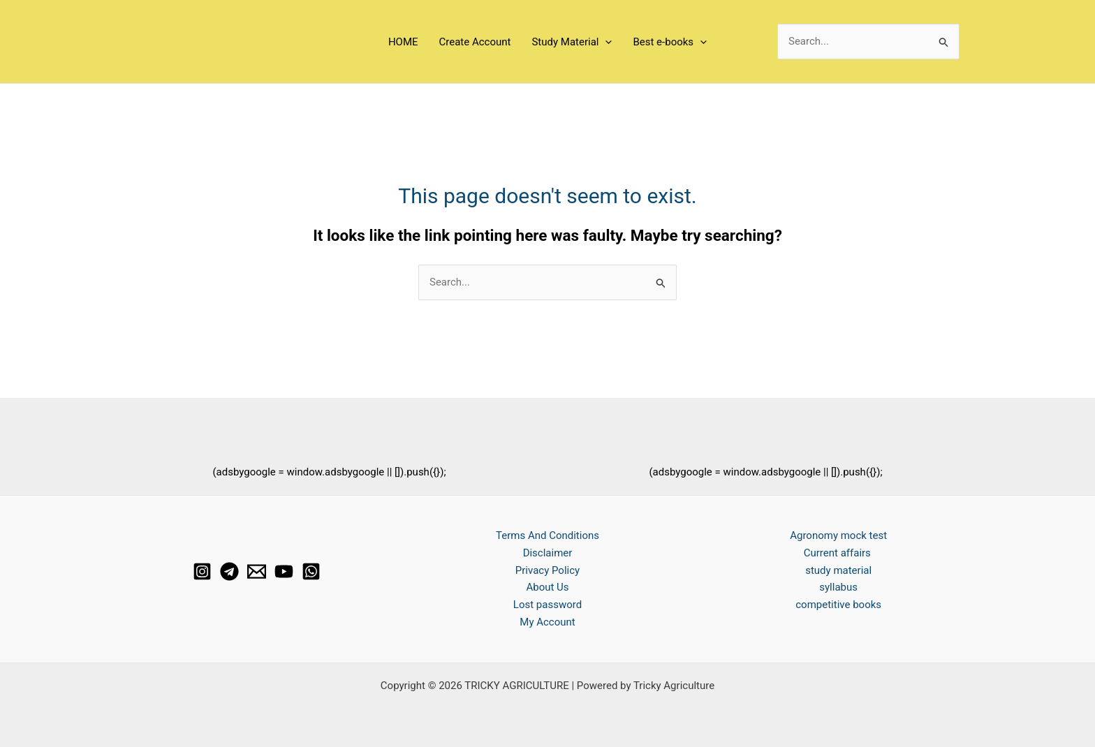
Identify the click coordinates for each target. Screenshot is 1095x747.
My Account (547, 622)
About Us (547, 587)
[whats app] (311, 571)
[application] (605, 41)
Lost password (547, 604)
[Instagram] (202, 571)
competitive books (838, 604)
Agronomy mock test (838, 535)
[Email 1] (256, 571)
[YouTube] (283, 571)
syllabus (838, 587)
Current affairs (839, 553)
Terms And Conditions (547, 535)
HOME (403, 42)
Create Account (475, 42)
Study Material (571, 41)
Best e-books (670, 41)
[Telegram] (229, 571)
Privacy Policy (547, 570)
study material (838, 570)
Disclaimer (548, 553)
